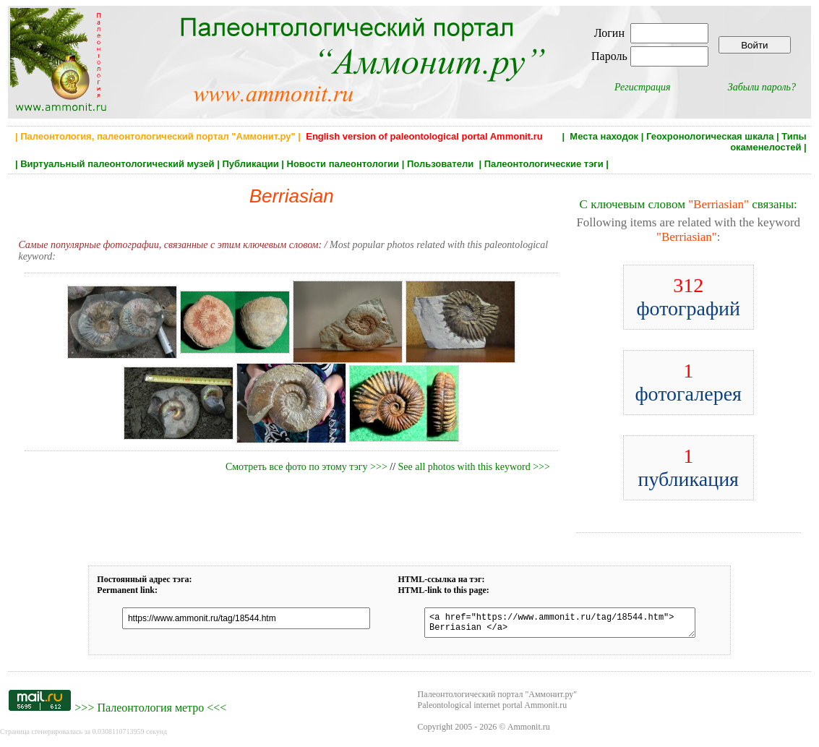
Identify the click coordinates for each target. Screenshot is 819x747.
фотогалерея (688, 382)
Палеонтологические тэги (544, 163)
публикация (688, 467)
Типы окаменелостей (768, 142)
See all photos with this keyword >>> (474, 466)
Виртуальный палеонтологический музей (117, 163)
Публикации (250, 163)
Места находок (604, 136)
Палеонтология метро (150, 712)
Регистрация (642, 87)
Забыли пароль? (762, 87)
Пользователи (441, 163)
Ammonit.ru (528, 731)
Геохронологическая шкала (709, 136)
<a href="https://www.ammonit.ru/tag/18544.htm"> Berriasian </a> (552, 624)
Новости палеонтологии (343, 163)
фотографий (688, 297)
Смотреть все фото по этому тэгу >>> (306, 466)
